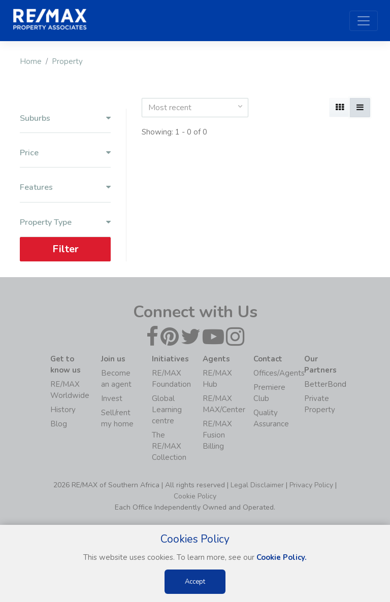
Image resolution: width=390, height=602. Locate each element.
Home (31, 61)
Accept (195, 581)
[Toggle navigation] (363, 21)
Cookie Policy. (281, 557)
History (63, 410)
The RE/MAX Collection (169, 446)
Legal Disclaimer (257, 485)
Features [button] (65, 187)
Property (67, 61)
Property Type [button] (65, 222)
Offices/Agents (279, 373)
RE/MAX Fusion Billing (217, 435)
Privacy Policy (311, 485)
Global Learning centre (167, 409)
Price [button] (65, 153)
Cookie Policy (195, 496)
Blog (58, 424)
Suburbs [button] (65, 118)
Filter (65, 249)
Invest (111, 398)
